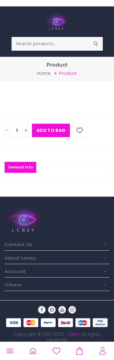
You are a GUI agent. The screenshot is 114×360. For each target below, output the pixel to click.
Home (43, 73)
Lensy (73, 334)
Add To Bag (50, 130)
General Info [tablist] (20, 167)
